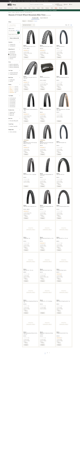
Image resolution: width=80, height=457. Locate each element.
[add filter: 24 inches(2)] (11, 51)
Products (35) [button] (35, 17)
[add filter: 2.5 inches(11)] (11, 103)
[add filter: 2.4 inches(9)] (11, 102)
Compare (26, 57)
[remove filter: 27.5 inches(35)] (11, 54)
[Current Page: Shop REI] (10, 1)
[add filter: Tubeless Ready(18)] (12, 72)
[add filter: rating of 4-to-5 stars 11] (13, 88)
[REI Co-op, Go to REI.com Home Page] (9, 4)
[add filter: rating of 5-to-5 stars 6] (13, 86)
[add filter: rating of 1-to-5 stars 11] (13, 92)
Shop (14, 4)
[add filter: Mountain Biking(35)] (12, 120)
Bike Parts (17, 12)
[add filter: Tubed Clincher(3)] (12, 74)
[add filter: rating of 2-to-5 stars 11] (13, 91)
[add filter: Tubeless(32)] (10, 44)
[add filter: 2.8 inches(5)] (11, 106)
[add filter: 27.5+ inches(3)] (11, 55)
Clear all (35, 21)
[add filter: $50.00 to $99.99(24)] (12, 65)
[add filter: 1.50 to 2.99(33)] (11, 131)
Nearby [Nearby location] (18, 30)
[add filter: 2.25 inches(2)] (11, 98)
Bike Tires (22, 12)
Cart (70, 4)
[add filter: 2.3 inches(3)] (11, 99)
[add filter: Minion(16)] (10, 113)
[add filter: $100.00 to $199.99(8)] (13, 67)
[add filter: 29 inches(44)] (11, 57)
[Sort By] (28, 25)
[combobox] (42, 4)
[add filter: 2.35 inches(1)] (11, 100)
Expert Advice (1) (44, 17)
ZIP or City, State (11, 30)
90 (71, 24)
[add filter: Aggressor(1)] (11, 112)
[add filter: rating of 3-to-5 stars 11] (13, 89)
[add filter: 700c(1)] (10, 58)
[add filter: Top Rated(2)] (11, 45)
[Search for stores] (18, 33)
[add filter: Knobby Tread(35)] (12, 126)
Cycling (13, 12)
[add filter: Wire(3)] (10, 81)
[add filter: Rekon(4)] (10, 115)
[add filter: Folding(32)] (10, 79)
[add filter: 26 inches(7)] (11, 52)
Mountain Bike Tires (28, 12)
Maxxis (9, 12)
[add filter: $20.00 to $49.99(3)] (12, 64)
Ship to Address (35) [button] (13, 38)
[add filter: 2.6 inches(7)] (11, 105)
